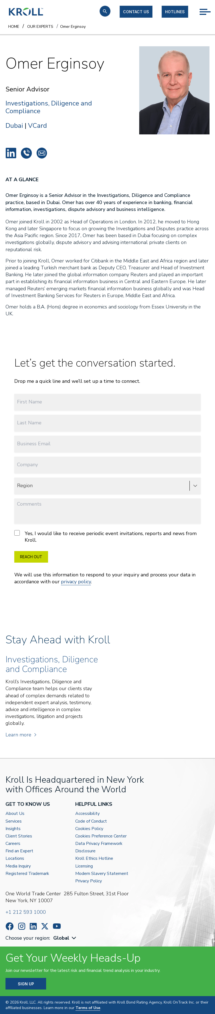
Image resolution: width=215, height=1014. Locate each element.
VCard (37, 125)
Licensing (84, 866)
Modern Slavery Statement (101, 873)
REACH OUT (31, 556)
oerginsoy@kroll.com (41, 153)
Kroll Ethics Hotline (94, 858)
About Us (14, 813)
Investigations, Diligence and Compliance (48, 107)
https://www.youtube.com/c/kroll (57, 926)
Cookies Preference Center (101, 836)
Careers (12, 843)
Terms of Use (88, 1007)
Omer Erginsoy (10, 153)
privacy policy (76, 581)
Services (13, 821)
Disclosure (85, 851)
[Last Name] (107, 422)
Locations (14, 858)
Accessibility (87, 813)
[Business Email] (107, 443)
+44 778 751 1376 (26, 153)
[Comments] (107, 511)
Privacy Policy (88, 881)
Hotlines (175, 11)
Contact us (136, 11)
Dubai (14, 125)
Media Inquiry (18, 866)
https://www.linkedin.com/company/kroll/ (33, 926)
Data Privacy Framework (98, 843)
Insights (13, 828)
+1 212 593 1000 (25, 912)
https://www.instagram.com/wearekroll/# (21, 926)
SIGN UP (26, 984)
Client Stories (18, 836)
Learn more (20, 734)
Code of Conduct (91, 821)
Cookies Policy (89, 828)
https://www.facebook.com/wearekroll (9, 926)
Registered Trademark (27, 873)
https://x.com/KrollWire (44, 926)
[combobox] (65, 938)
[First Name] (107, 401)
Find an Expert (19, 851)
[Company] (107, 464)
